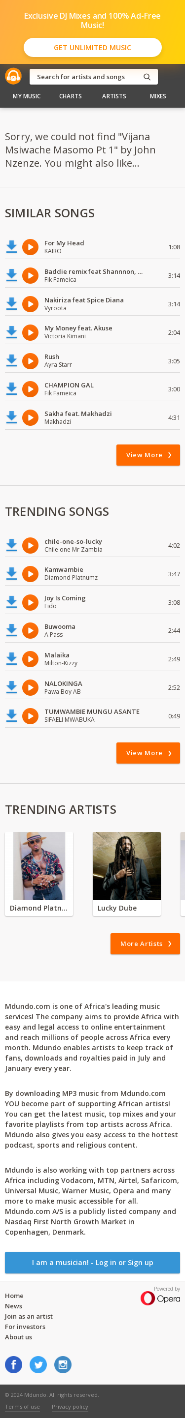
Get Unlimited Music (92, 47)
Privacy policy (70, 1406)
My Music (26, 96)
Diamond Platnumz (39, 908)
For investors (25, 1326)
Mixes (158, 96)
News (13, 1305)
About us (18, 1336)
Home (14, 1295)
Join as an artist (29, 1316)
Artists (114, 96)
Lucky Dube (117, 908)
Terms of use (22, 1406)
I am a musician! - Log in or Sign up (92, 1262)
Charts (70, 96)
